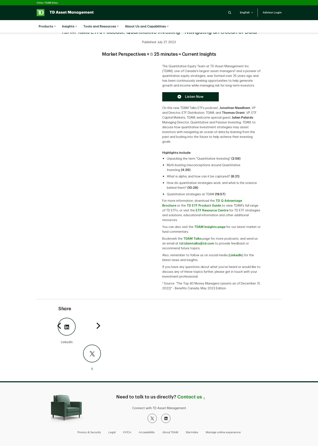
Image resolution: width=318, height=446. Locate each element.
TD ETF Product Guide (204, 205)
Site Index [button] (192, 432)
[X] (79, 358)
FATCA (127, 432)
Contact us (189, 397)
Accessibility (147, 432)
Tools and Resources (101, 26)
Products (47, 26)
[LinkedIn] (79, 331)
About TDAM (170, 432)
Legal (112, 432)
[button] (230, 12)
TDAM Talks (192, 238)
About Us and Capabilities (147, 26)
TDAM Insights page (209, 227)
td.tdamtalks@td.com (196, 243)
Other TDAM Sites (47, 3)
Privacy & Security (89, 432)
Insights (69, 26)
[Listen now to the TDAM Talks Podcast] (190, 96)
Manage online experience (223, 432)
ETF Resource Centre (212, 210)
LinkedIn (235, 255)
